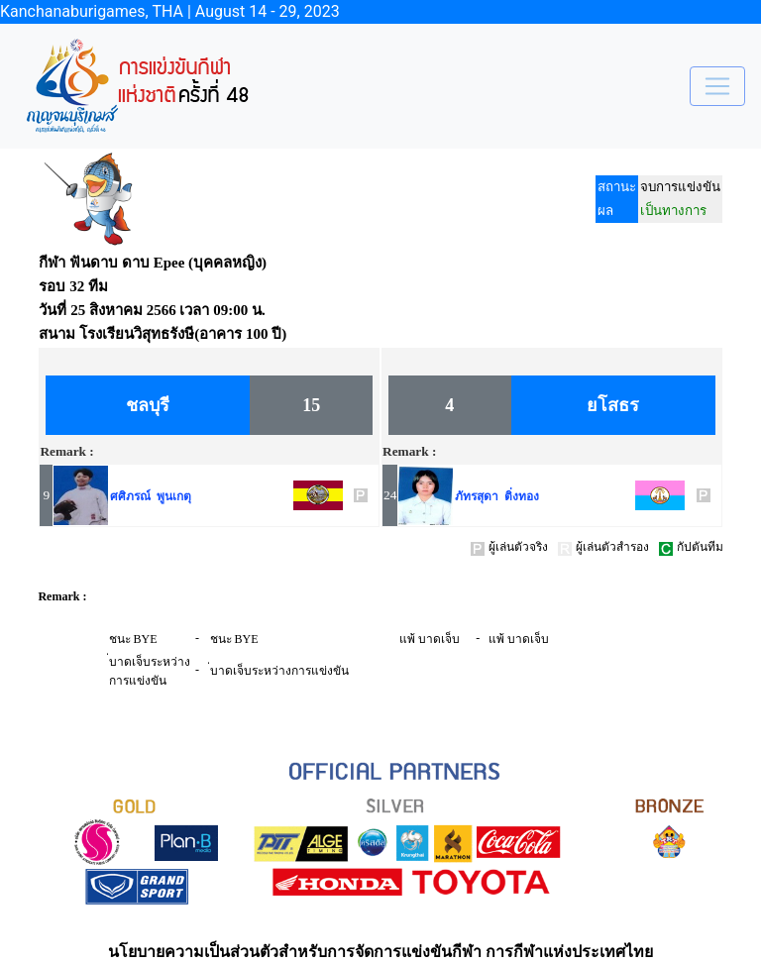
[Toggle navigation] (717, 86)
